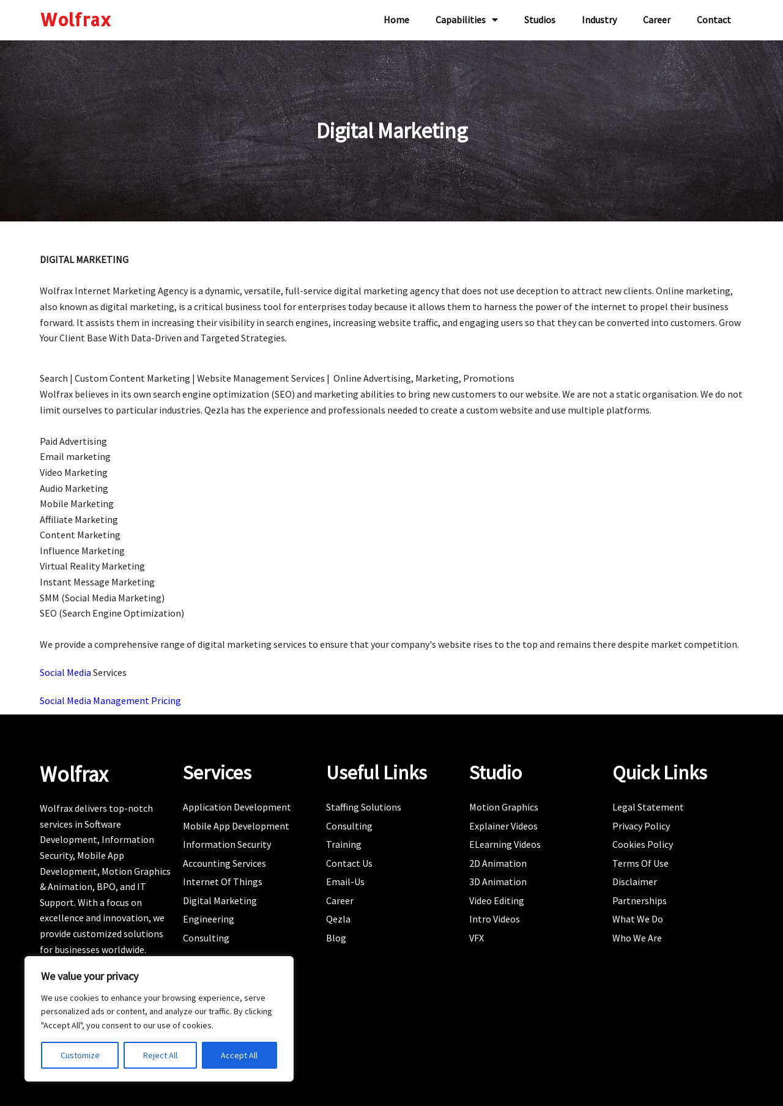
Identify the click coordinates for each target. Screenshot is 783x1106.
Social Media (66, 672)
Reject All (160, 1055)
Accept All (239, 1055)
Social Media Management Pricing (110, 700)
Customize (80, 1055)
